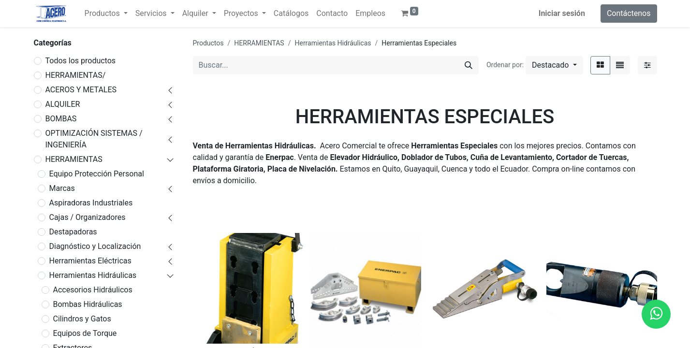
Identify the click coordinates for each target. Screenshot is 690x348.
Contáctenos (629, 13)
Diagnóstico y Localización (95, 246)
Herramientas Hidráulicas (93, 275)
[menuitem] (291, 13)
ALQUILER (62, 104)
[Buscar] (468, 65)
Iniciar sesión (562, 13)
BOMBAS (61, 118)
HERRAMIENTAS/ (75, 75)
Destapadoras (73, 231)
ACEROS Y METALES (81, 89)
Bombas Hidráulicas (87, 304)
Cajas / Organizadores (87, 217)
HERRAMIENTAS (74, 159)
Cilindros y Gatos (82, 318)
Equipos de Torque (85, 333)
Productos (208, 43)
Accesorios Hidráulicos (92, 289)
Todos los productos (80, 60)
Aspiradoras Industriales (91, 202)
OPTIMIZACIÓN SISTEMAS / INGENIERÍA (94, 139)
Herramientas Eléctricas (90, 260)
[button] (554, 65)
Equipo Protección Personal (96, 173)
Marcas (62, 188)
